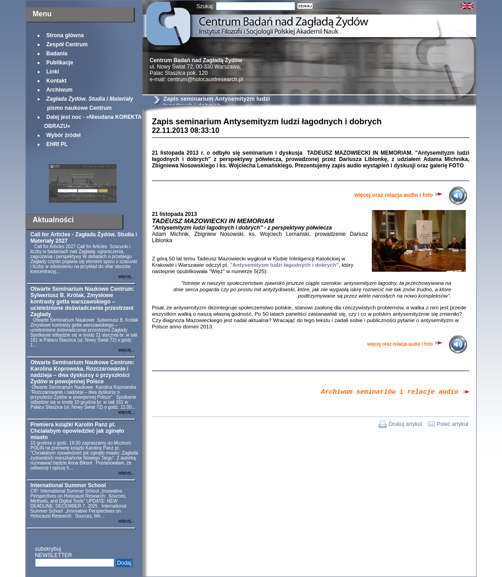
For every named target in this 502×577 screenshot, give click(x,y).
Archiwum (59, 90)
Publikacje (59, 62)
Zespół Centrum (67, 44)
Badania (57, 53)
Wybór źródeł (63, 135)
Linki (52, 71)
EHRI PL (57, 144)
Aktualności (53, 220)
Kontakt (56, 81)
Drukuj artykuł (405, 425)
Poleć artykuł (452, 425)
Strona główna (65, 35)
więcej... (126, 276)
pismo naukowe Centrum (88, 103)
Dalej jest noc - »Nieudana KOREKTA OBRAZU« (92, 121)
